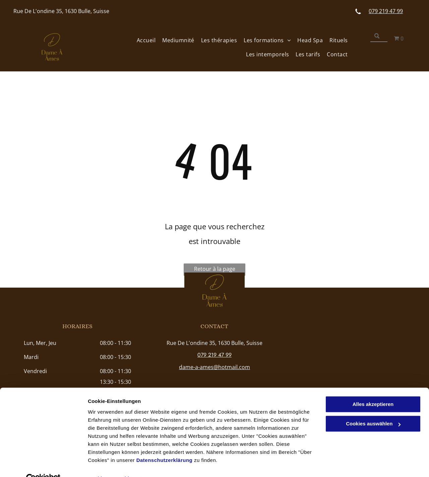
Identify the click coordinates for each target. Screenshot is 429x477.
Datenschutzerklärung (164, 445)
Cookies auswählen (111, 464)
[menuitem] (143, 40)
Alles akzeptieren (373, 389)
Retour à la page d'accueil (214, 270)
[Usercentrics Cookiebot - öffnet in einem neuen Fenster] (43, 464)
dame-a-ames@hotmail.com (214, 367)
